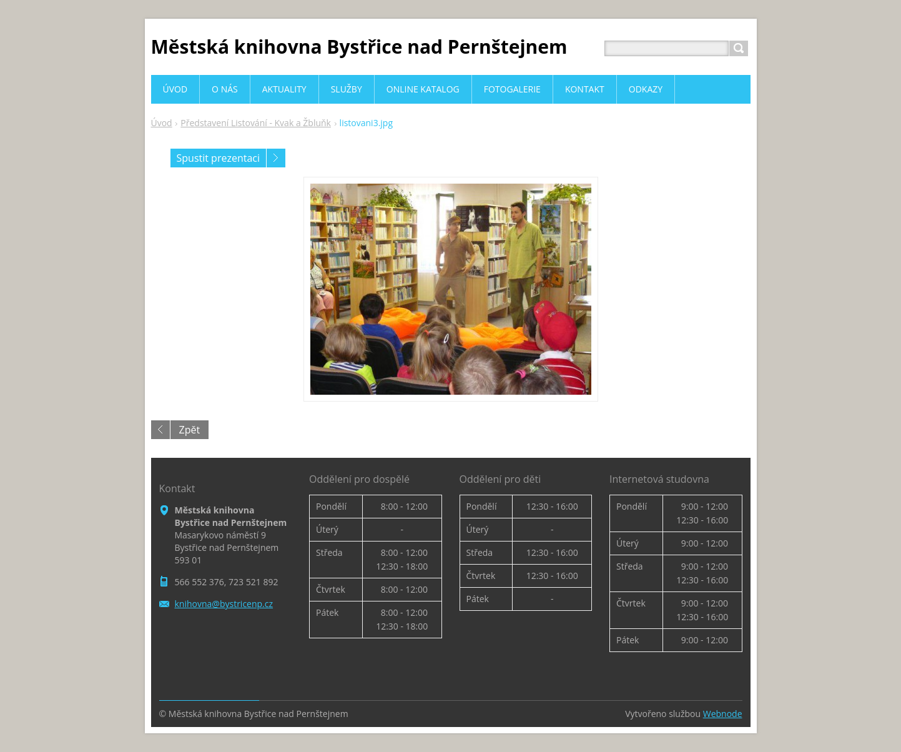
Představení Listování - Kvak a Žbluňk (255, 123)
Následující (276, 158)
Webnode (722, 714)
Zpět (189, 430)
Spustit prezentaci (218, 158)
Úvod (161, 123)
